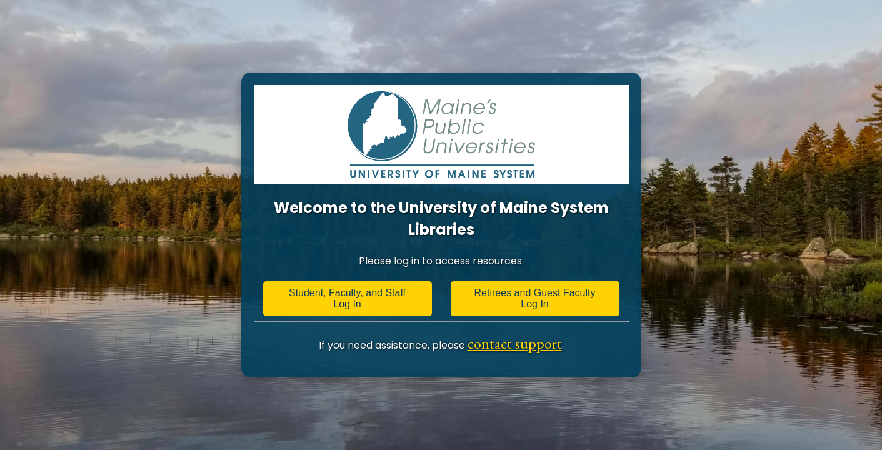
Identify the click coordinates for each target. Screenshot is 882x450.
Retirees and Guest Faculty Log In (535, 298)
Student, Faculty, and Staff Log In (347, 298)
